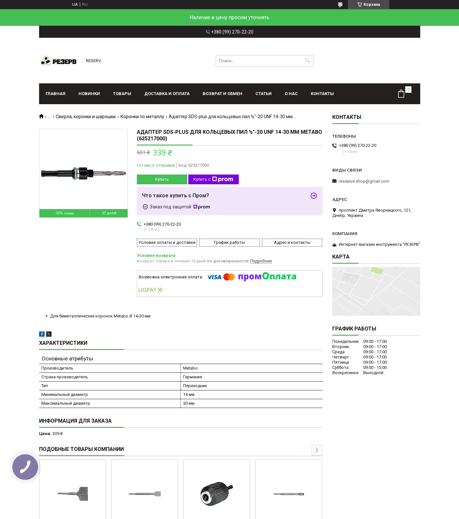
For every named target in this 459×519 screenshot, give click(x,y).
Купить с (213, 179)
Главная (55, 93)
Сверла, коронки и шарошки (86, 116)
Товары (122, 93)
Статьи (263, 93)
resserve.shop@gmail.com (364, 181)
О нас (291, 93)
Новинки (89, 93)
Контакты (322, 93)
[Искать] (307, 60)
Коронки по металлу (142, 116)
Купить (162, 179)
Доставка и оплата (167, 93)
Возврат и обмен (222, 93)
